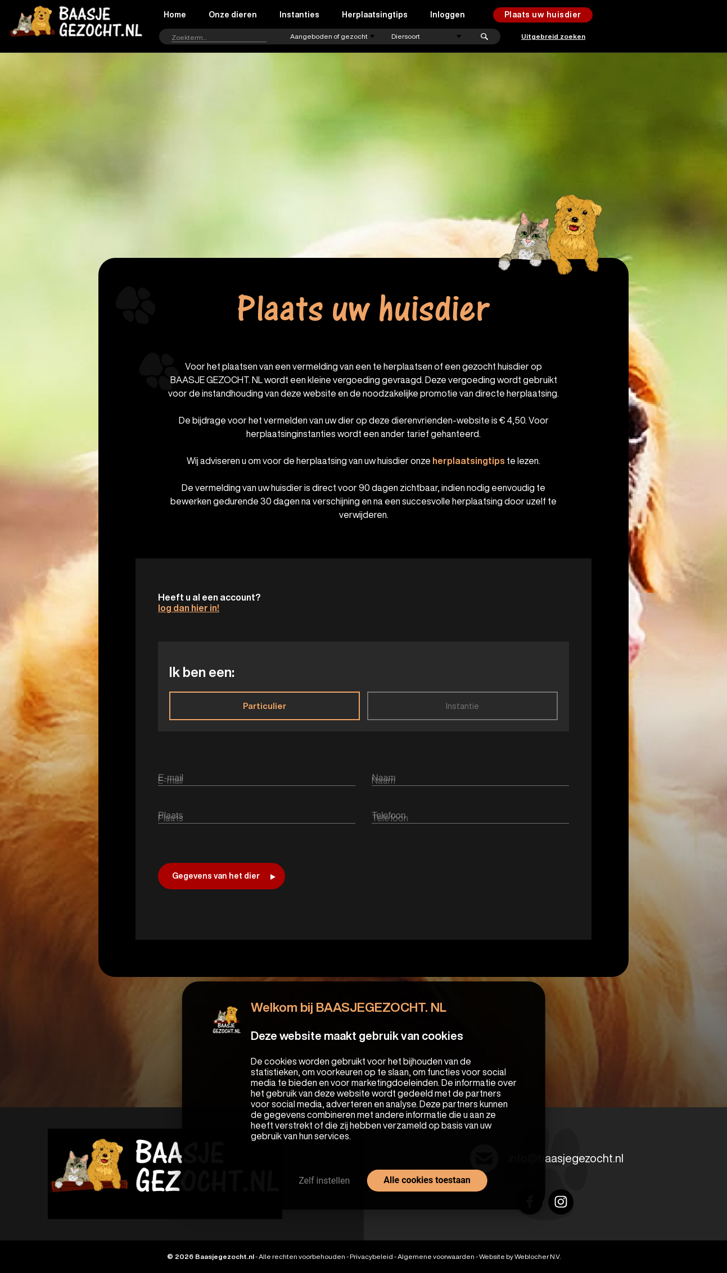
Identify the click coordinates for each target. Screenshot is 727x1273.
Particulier (264, 706)
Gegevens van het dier (224, 876)
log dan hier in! (188, 607)
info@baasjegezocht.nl (566, 1158)
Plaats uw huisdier (542, 15)
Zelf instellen (324, 1180)
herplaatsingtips (468, 460)
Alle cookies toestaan (426, 1180)
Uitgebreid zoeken (553, 36)
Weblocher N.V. (537, 1256)
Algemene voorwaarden (436, 1256)
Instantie (462, 706)
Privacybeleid (371, 1256)
